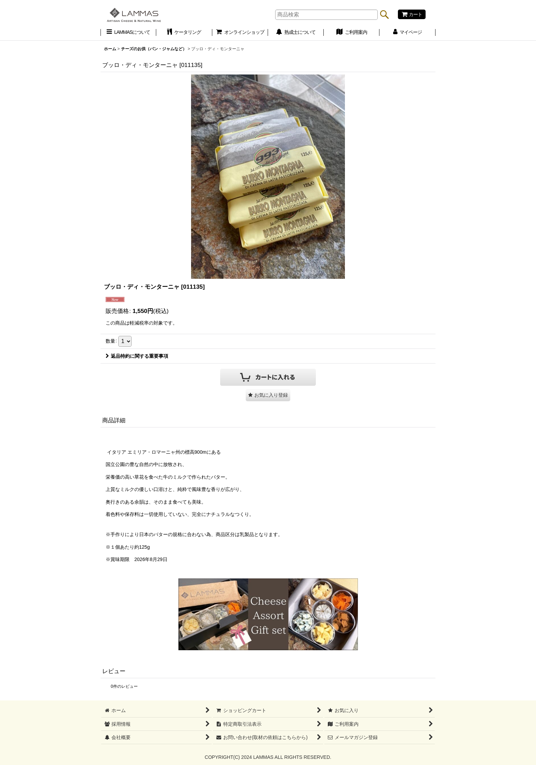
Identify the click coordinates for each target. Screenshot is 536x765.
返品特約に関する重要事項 (137, 356)
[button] (268, 395)
